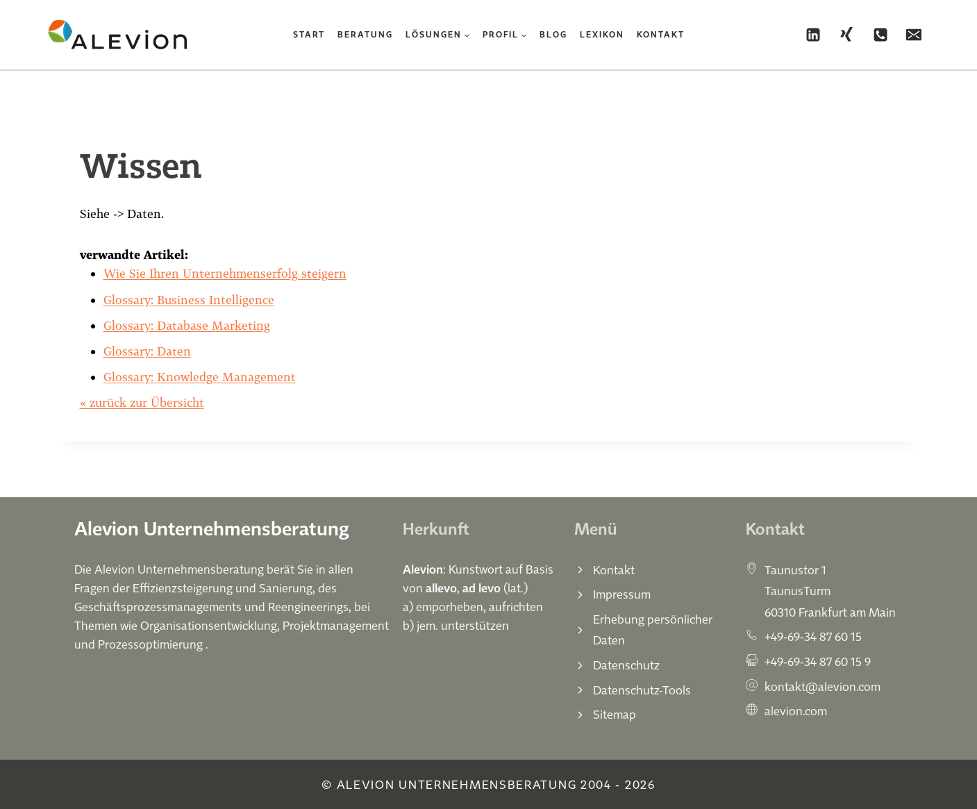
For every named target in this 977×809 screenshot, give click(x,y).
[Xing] (846, 34)
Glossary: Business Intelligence (188, 299)
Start (309, 34)
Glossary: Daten (147, 351)
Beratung (365, 34)
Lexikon (602, 34)
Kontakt (661, 34)
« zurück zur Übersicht (142, 402)
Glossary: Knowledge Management (199, 376)
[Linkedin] (813, 34)
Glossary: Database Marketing (186, 325)
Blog (553, 34)
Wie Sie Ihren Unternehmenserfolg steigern (224, 273)
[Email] (914, 34)
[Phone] (880, 34)
